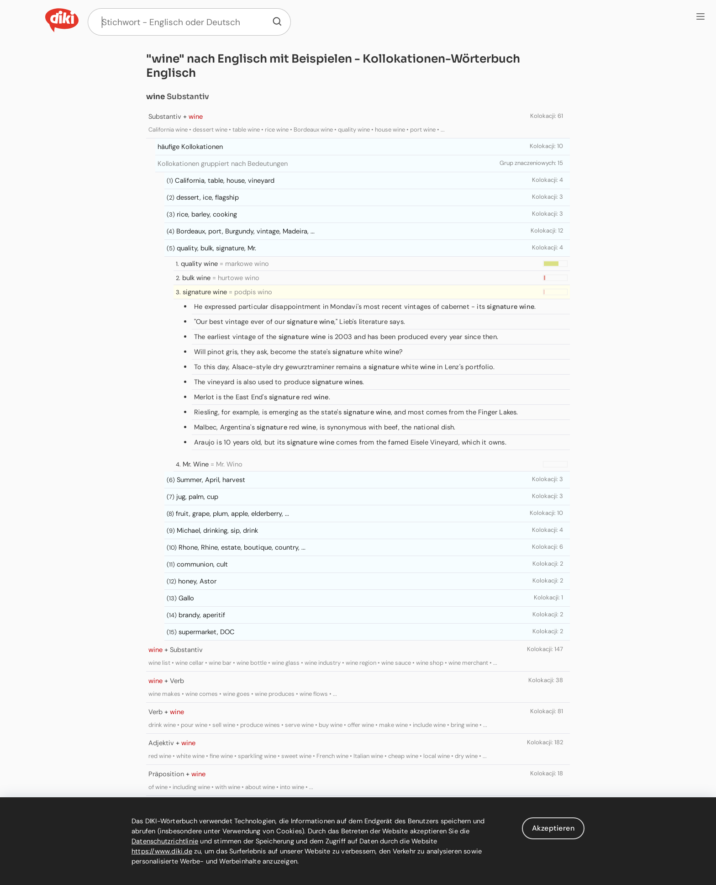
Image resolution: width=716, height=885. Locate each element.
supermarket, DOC (207, 631)
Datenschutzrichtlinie (165, 841)
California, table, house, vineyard (224, 180)
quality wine (199, 263)
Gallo (186, 598)
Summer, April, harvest (211, 479)
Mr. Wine (196, 464)
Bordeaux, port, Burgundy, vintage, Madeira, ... (245, 231)
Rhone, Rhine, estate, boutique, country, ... (242, 547)
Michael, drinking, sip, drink (217, 530)
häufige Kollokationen (190, 146)
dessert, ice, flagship (207, 197)
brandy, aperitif (202, 615)
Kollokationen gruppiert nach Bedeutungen (223, 163)
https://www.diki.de (162, 851)
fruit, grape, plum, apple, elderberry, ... (232, 513)
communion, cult (202, 564)
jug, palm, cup (197, 496)
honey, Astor (197, 581)
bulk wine (196, 277)
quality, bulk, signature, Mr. (216, 248)
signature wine (205, 292)
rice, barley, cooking (207, 214)
